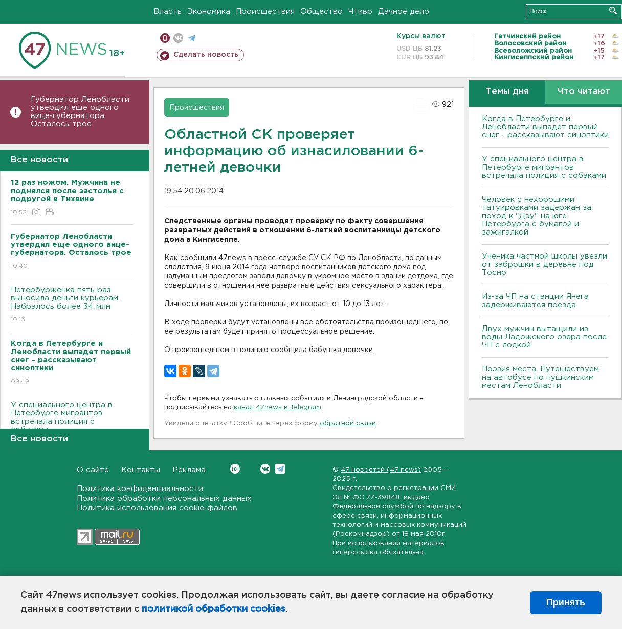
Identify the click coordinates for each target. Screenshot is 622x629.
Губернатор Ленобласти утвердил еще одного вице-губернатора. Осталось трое (80, 111)
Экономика (208, 11)
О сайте (93, 470)
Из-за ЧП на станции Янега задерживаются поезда (535, 300)
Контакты (140, 470)
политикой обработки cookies (213, 609)
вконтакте (178, 38)
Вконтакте (235, 469)
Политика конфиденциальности (140, 488)
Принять (565, 602)
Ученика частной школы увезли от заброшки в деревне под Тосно (544, 264)
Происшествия (265, 11)
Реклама (189, 470)
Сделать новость (205, 55)
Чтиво (360, 11)
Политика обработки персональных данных (164, 498)
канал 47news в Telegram (277, 407)
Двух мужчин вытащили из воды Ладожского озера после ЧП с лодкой (544, 336)
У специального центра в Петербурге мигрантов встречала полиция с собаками (72, 424)
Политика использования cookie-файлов (157, 508)
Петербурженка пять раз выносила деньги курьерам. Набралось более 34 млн (72, 305)
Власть (167, 11)
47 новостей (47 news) (381, 470)
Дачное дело (403, 11)
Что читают (584, 92)
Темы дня (507, 92)
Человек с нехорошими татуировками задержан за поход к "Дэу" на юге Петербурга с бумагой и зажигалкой (536, 216)
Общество (321, 11)
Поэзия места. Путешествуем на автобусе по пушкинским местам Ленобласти (540, 377)
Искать (613, 10)
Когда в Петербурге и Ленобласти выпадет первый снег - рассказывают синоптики (545, 126)
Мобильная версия (165, 38)
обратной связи (348, 423)
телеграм (191, 38)
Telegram (280, 469)
